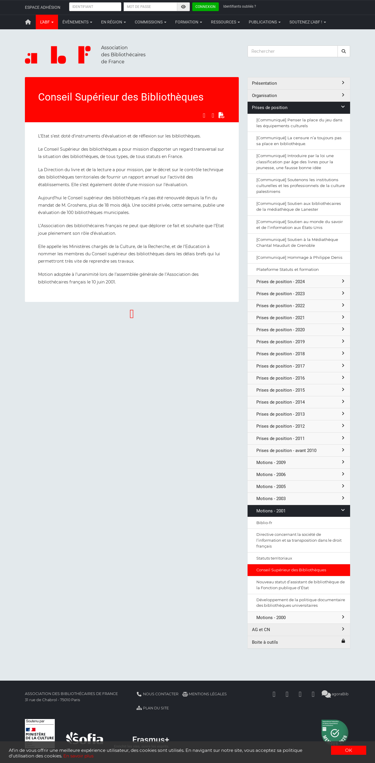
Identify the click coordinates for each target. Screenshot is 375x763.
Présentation (299, 83)
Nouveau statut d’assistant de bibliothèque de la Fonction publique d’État (300, 585)
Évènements (77, 22)
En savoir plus (78, 756)
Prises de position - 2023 (301, 293)
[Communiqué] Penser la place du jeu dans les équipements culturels (299, 123)
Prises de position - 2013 (301, 414)
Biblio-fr (264, 522)
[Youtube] (300, 694)
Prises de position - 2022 (301, 305)
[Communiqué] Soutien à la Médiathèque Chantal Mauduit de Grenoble (297, 242)
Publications (265, 22)
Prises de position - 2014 (301, 402)
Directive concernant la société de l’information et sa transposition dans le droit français (299, 540)
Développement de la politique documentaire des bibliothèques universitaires (300, 602)
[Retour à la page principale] (28, 22)
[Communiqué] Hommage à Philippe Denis (299, 257)
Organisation (299, 95)
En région (113, 22)
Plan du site (152, 708)
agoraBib (335, 694)
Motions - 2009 (301, 462)
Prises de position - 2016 (301, 378)
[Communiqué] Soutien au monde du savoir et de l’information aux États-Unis (299, 224)
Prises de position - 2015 (301, 390)
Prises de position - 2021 (301, 317)
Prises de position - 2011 (301, 438)
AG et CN (299, 629)
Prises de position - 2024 (301, 281)
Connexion (205, 7)
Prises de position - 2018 (301, 353)
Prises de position (299, 107)
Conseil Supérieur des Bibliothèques (291, 569)
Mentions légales (204, 694)
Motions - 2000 (301, 617)
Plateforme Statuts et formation (287, 269)
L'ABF (47, 22)
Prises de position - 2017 (301, 366)
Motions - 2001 (301, 511)
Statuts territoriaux (274, 558)
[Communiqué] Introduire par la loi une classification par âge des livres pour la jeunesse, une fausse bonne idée (295, 161)
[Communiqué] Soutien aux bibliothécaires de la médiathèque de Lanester (298, 206)
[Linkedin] (287, 694)
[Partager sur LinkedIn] (213, 115)
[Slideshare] (313, 694)
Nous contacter (157, 694)
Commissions (150, 22)
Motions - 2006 (301, 474)
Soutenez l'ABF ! (307, 22)
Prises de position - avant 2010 (301, 450)
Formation (188, 22)
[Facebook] (274, 694)
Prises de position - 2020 (301, 329)
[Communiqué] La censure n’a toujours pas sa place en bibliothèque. (299, 140)
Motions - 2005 (301, 486)
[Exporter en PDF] (222, 115)
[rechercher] (344, 51)
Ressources (225, 22)
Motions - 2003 (301, 498)
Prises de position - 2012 (301, 426)
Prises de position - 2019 (301, 341)
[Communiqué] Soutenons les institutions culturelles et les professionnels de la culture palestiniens (300, 185)
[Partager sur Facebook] (204, 115)
